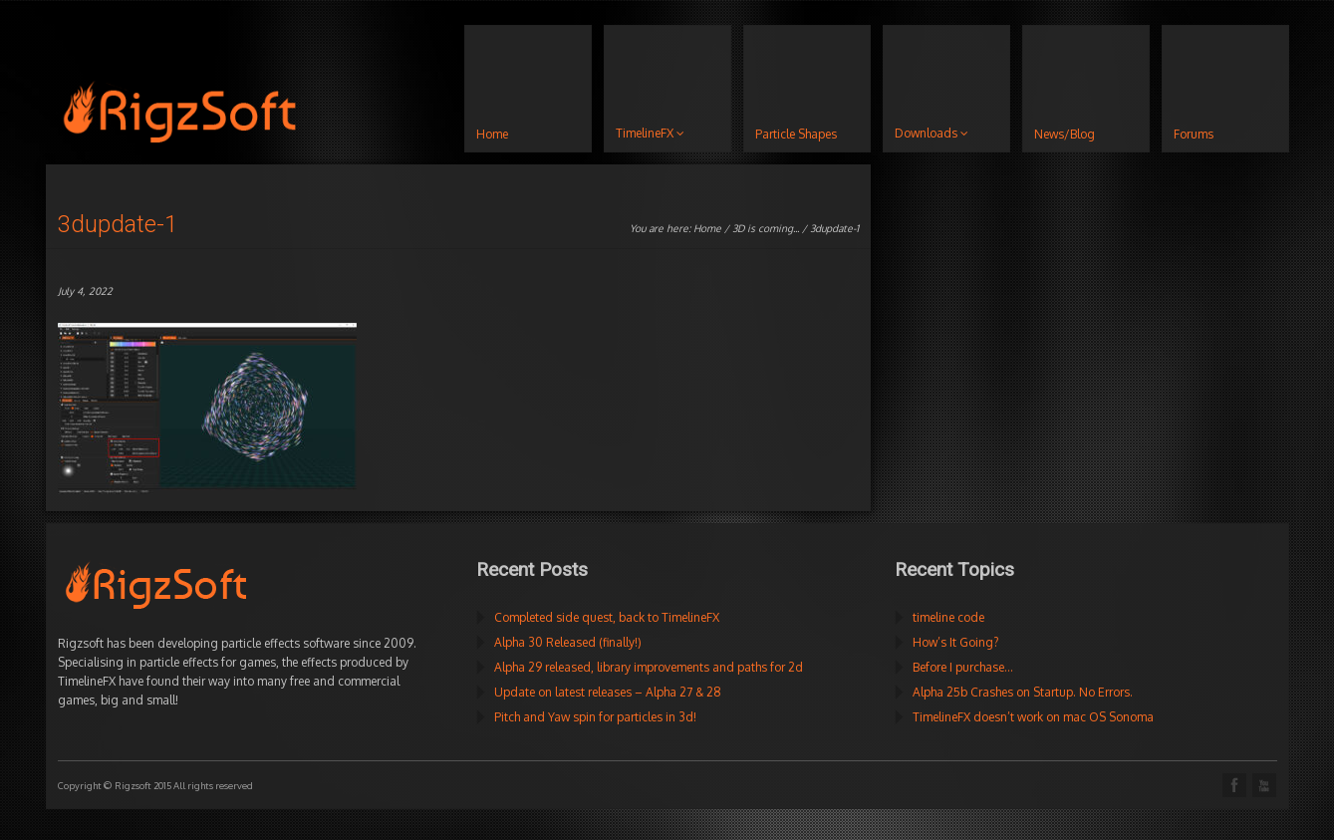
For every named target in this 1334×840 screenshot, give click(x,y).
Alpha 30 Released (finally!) (568, 642)
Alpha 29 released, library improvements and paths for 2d (648, 667)
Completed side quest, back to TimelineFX (606, 617)
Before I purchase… (963, 667)
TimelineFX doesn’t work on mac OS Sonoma (1033, 716)
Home (707, 228)
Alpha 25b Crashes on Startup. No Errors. (1023, 692)
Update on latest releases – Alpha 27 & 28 (607, 692)
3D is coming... (765, 228)
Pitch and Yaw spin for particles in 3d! (595, 716)
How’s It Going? (955, 642)
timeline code (948, 617)
